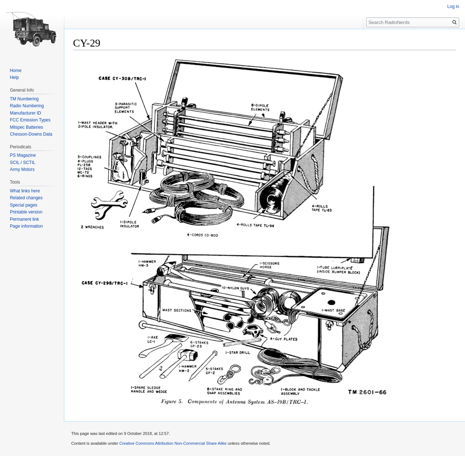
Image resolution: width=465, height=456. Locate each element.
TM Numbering (24, 98)
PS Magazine (23, 155)
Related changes (26, 197)
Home (15, 70)
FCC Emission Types (30, 120)
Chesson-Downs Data (31, 134)
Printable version (26, 212)
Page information (26, 226)
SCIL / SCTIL (22, 162)
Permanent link (24, 219)
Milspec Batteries (26, 127)
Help (14, 77)
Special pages (23, 205)
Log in (453, 6)
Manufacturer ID (25, 113)
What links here (25, 190)
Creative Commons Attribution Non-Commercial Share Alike (172, 443)
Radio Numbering (27, 105)
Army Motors (22, 169)
